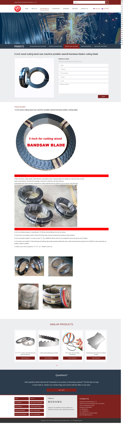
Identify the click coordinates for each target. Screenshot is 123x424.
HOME (26, 8)
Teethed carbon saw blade (71, 46)
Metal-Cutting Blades (86, 46)
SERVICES (74, 8)
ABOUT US (34, 8)
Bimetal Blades (19, 407)
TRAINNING (66, 8)
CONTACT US (84, 8)
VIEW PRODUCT (25, 358)
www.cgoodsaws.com (84, 414)
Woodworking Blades (20, 411)
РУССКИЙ (106, 8)
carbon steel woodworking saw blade (49, 353)
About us (32, 399)
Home (16, 399)
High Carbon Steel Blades (100, 46)
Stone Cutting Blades (35, 415)
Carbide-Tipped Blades (36, 407)
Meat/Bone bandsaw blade (55, 46)
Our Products (18, 403)
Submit (103, 96)
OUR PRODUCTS (44, 8)
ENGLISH (97, 8)
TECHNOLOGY (56, 8)
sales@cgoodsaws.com (87, 416)
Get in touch (61, 390)
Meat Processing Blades (21, 415)
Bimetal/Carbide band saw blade (38, 46)
